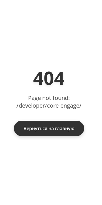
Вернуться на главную (49, 128)
